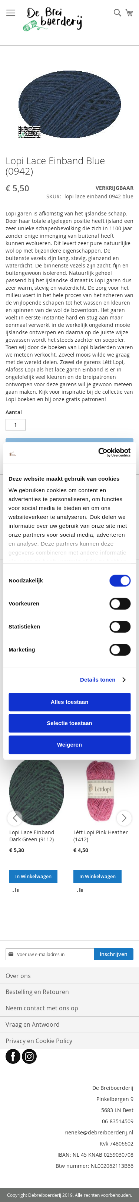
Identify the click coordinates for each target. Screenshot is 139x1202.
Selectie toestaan (69, 723)
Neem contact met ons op (42, 1008)
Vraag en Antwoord (33, 1024)
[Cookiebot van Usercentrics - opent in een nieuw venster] (98, 452)
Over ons (18, 976)
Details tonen (97, 679)
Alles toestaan (70, 702)
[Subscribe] (113, 954)
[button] (15, 889)
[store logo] (52, 19)
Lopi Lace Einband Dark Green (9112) (31, 836)
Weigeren (69, 744)
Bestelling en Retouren (37, 992)
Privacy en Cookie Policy (39, 1041)
